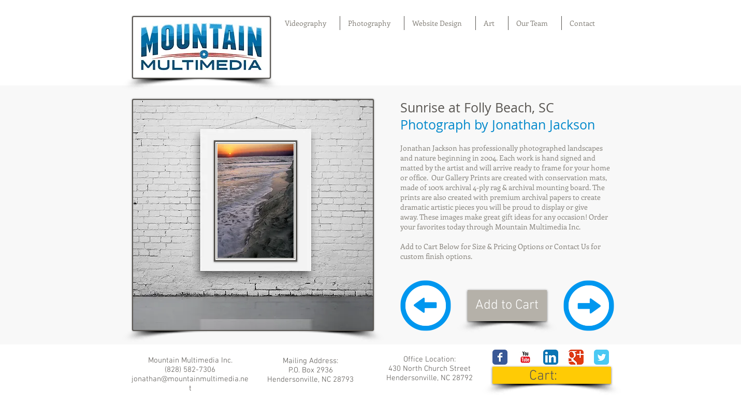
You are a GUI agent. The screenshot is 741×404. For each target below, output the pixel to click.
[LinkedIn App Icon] (550, 357)
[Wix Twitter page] (601, 357)
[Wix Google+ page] (576, 357)
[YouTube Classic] (525, 357)
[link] (552, 375)
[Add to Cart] (507, 305)
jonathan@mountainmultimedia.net (190, 383)
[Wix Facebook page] (499, 357)
